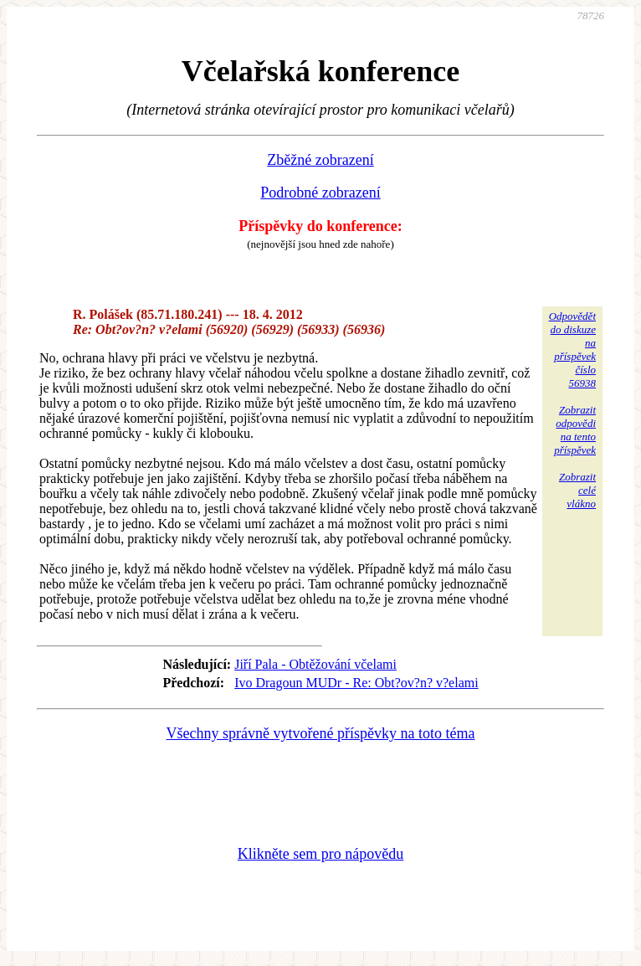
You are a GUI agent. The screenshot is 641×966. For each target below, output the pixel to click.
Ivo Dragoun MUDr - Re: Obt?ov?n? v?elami (356, 683)
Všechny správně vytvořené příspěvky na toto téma (321, 733)
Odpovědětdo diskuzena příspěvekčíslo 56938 (572, 349)
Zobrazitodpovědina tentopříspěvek (575, 429)
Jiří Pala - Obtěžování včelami (315, 664)
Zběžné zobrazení (320, 160)
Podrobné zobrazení (320, 192)
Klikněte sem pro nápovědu (320, 853)
